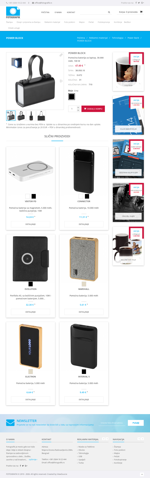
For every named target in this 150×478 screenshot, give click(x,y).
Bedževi (127, 22)
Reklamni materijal (98, 37)
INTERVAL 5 (84, 376)
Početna (45, 12)
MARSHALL (83, 289)
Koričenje (118, 22)
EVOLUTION (30, 289)
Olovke (82, 450)
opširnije (33, 459)
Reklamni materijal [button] (52, 22)
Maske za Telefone (86, 446)
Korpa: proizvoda (128, 12)
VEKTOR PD (30, 201)
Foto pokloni (69, 22)
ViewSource (62, 474)
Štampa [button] (9, 22)
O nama (58, 12)
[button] (61, 55)
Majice (82, 22)
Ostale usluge (14, 28)
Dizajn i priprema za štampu (28, 22)
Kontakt (71, 12)
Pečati (91, 22)
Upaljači (82, 459)
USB (80, 456)
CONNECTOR (83, 201)
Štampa (117, 446)
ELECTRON (30, 376)
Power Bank (133, 37)
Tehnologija (117, 37)
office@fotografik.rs (43, 2)
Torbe (81, 462)
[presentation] (52, 22)
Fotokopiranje (104, 22)
